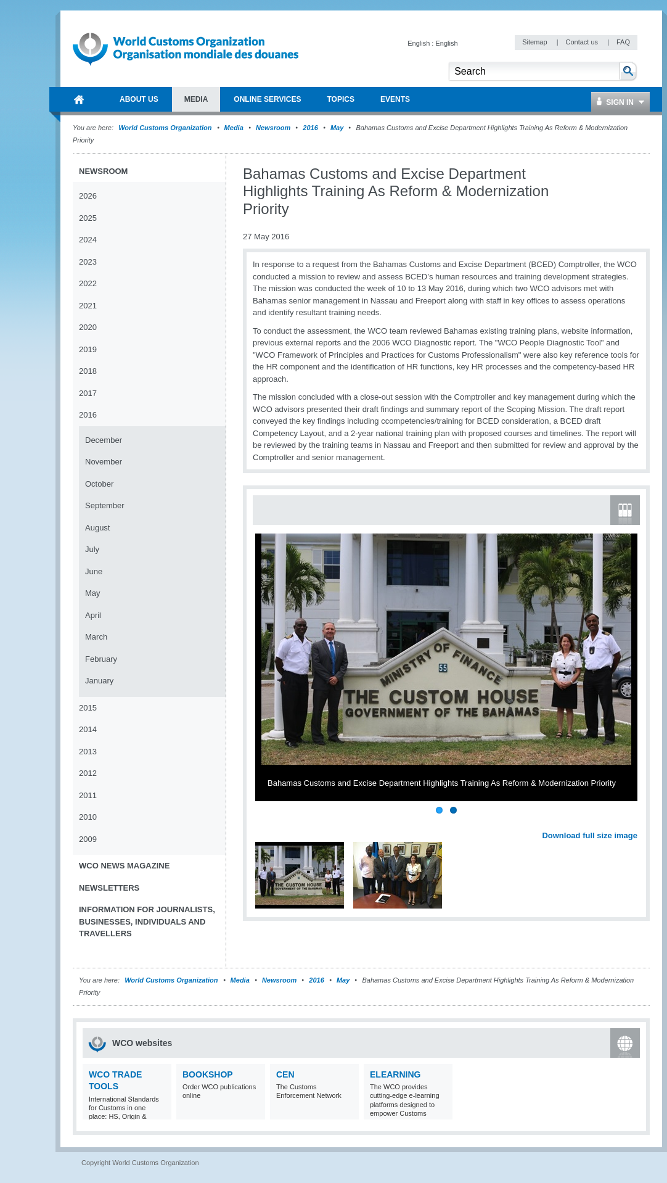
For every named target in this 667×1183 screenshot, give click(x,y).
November (103, 461)
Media (233, 127)
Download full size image (589, 835)
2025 (88, 218)
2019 (88, 349)
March (96, 636)
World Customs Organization (165, 127)
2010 (88, 817)
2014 (88, 729)
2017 (88, 393)
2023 (88, 261)
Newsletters (109, 887)
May (336, 127)
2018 (88, 371)
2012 (88, 773)
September (105, 505)
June (93, 571)
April (93, 615)
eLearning (395, 1074)
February (101, 659)
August (97, 527)
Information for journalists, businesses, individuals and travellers (147, 921)
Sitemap (535, 42)
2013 (88, 751)
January (99, 680)
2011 (88, 795)
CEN (285, 1074)
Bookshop (207, 1074)
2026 (88, 195)
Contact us (582, 42)
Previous (266, 821)
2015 (88, 707)
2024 (88, 239)
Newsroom (273, 127)
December (103, 440)
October (99, 483)
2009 (88, 839)
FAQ (623, 42)
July (92, 549)
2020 (88, 327)
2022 (88, 283)
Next (635, 821)
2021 (88, 305)
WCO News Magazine (124, 865)
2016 (310, 127)
